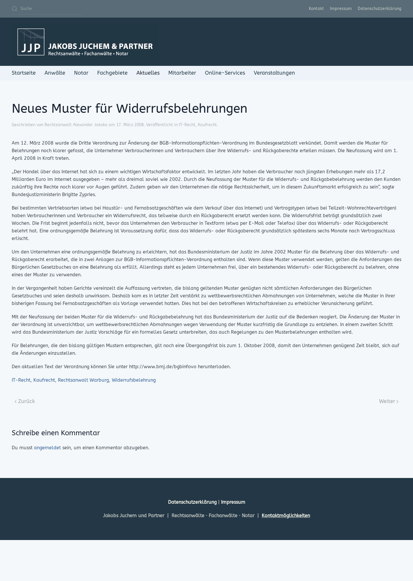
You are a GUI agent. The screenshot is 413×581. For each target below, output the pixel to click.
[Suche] (47, 9)
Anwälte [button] (54, 73)
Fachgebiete (112, 73)
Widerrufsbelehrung (134, 380)
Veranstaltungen (274, 73)
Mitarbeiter (182, 73)
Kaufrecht (207, 124)
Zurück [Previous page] (25, 401)
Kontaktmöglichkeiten (286, 515)
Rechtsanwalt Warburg (83, 380)
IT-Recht (187, 124)
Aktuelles (148, 73)
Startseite (24, 73)
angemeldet (47, 447)
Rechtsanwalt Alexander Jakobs (75, 124)
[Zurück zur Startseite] (85, 41)
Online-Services (225, 73)
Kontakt (316, 8)
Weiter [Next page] (389, 401)
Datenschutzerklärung (379, 8)
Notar (81, 73)
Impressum (341, 8)
